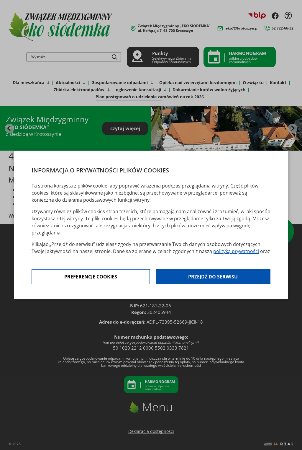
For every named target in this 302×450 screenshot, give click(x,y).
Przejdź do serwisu (213, 276)
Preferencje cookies (90, 276)
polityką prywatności (236, 251)
